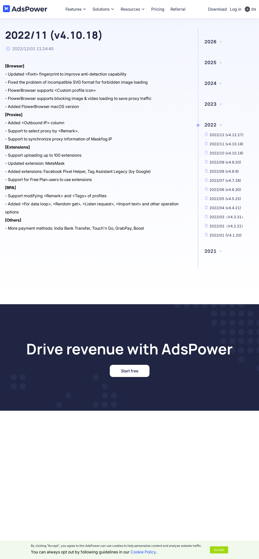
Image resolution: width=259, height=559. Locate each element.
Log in (235, 9)
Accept (219, 550)
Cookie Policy (143, 551)
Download (217, 9)
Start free (129, 370)
